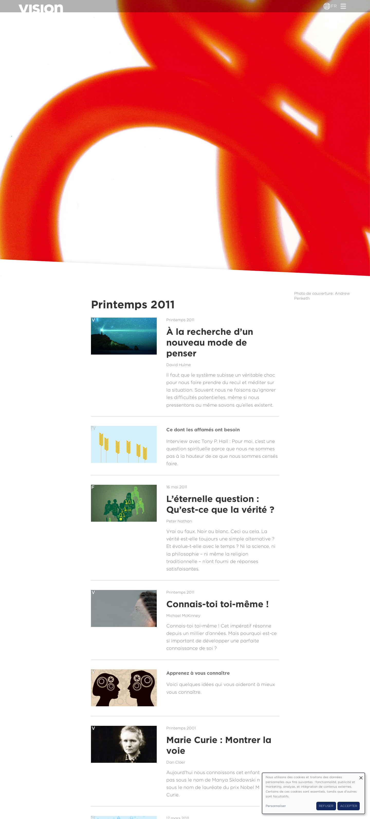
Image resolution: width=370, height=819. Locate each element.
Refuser (326, 806)
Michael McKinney (183, 615)
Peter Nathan (179, 521)
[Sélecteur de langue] (326, 6)
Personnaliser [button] (276, 806)
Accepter (348, 806)
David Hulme (178, 365)
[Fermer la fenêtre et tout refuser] (361, 776)
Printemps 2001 (181, 728)
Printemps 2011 (180, 320)
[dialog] (313, 793)
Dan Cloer (175, 762)
